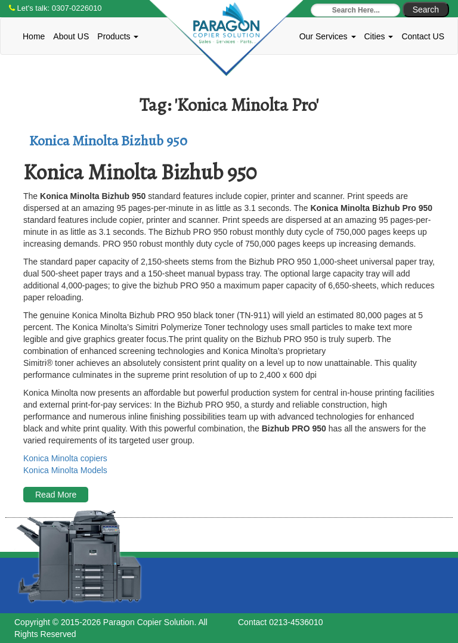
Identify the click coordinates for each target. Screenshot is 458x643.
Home (34, 36)
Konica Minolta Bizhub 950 (108, 140)
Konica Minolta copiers (65, 458)
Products (117, 36)
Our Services (327, 36)
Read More (55, 494)
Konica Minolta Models (65, 470)
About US (71, 36)
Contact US (422, 36)
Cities (379, 36)
